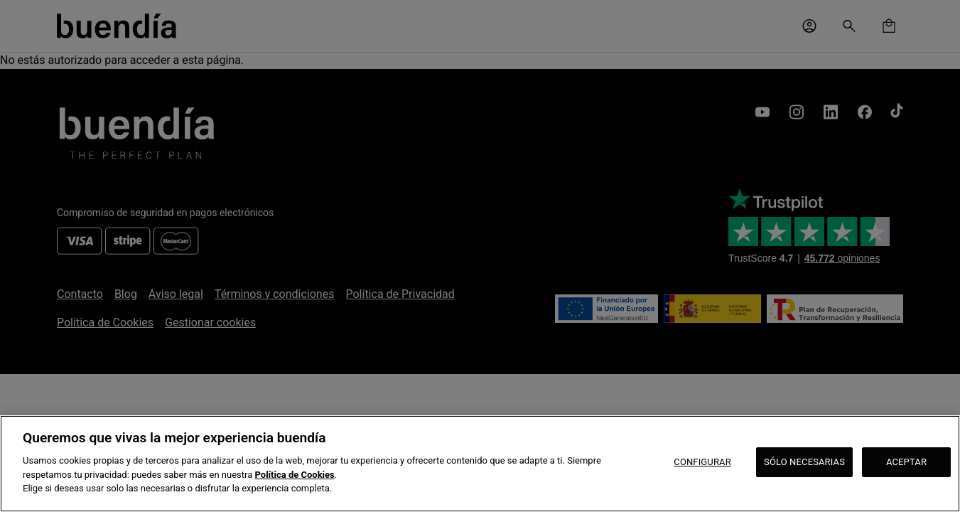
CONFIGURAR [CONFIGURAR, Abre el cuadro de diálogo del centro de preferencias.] (702, 462)
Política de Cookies (295, 474)
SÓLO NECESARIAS (804, 462)
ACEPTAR (906, 462)
